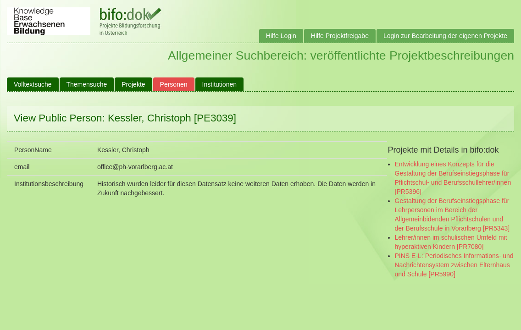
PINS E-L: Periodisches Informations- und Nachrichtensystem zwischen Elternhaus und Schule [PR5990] (454, 265)
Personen (174, 84)
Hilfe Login (281, 35)
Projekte (133, 84)
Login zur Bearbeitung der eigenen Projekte (445, 35)
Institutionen (219, 84)
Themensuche (87, 84)
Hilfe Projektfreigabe (340, 35)
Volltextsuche (33, 84)
